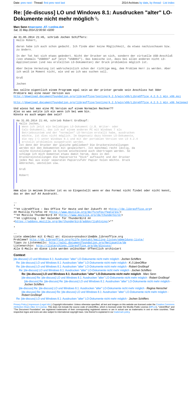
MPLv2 (153, 351)
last (63, 2)
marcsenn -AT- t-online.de (45, 27)
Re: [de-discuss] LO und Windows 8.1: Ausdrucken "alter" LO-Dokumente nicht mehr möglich (93, 15)
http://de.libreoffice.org (130, 245)
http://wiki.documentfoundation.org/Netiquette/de (87, 285)
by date (143, 2)
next (29, 2)
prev (23, 2)
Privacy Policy (20, 349)
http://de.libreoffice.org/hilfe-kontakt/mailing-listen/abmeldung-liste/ (87, 282)
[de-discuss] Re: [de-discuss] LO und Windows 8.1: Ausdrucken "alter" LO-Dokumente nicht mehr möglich (84, 322)
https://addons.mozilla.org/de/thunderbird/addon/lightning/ (62, 259)
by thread (155, 2)
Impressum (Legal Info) (40, 349)
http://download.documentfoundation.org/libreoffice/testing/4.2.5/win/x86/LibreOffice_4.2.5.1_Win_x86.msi (97, 108)
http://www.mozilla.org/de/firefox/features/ (85, 248)
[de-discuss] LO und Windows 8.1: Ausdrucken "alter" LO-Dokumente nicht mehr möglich (66, 303)
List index (168, 2)
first (46, 2)
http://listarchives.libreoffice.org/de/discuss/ (74, 289)
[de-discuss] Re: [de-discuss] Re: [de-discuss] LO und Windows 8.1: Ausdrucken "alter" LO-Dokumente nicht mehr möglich (97, 325)
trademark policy (122, 356)
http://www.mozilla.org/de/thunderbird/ (90, 252)
